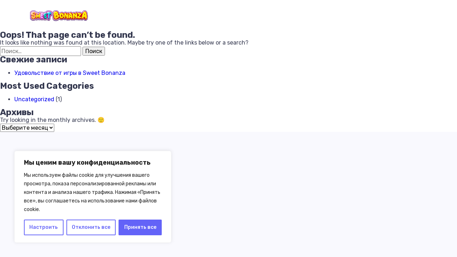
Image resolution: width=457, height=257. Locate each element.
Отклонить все (91, 227)
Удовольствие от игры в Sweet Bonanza (69, 73)
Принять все (140, 227)
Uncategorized (34, 99)
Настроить (43, 227)
